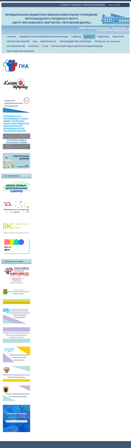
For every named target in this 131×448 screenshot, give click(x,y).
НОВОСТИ (89, 37)
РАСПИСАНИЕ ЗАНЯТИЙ (18, 41)
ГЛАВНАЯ (11, 37)
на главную (64, 5)
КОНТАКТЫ (33, 46)
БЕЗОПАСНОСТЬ (48, 41)
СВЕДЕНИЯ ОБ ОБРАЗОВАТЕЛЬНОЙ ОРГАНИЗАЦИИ (43, 37)
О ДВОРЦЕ (76, 37)
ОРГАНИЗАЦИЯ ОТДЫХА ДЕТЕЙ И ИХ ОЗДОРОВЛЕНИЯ (77, 46)
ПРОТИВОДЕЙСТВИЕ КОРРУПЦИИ (75, 41)
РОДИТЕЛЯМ (103, 37)
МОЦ (35, 41)
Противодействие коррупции (20, 51)
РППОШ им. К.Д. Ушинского (107, 41)
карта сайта (76, 5)
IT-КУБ (45, 46)
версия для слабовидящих (94, 5)
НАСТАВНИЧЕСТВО (16, 46)
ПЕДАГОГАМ (118, 37)
